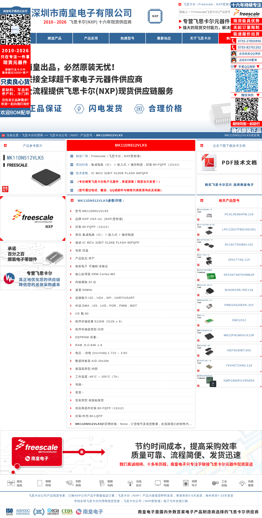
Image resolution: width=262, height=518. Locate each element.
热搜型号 (127, 38)
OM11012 (239, 320)
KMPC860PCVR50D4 (239, 380)
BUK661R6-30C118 (239, 290)
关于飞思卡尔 (200, 38)
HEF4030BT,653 (239, 350)
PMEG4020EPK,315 (239, 305)
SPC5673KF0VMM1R (239, 274)
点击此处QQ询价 (250, 53)
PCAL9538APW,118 (239, 214)
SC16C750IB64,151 (239, 244)
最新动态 (164, 38)
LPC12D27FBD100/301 (239, 229)
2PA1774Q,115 (239, 259)
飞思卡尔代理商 (32, 135)
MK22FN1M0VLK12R (239, 335)
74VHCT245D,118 (239, 365)
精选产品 (55, 38)
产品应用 (91, 38)
